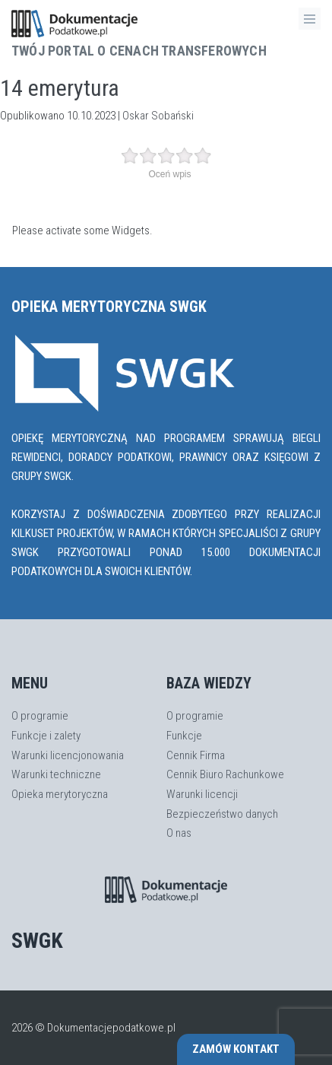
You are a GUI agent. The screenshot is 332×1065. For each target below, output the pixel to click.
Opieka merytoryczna (59, 794)
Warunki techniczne (56, 774)
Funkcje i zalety (46, 735)
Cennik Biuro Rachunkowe (225, 774)
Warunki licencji (202, 794)
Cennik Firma (195, 755)
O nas (178, 833)
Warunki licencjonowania (67, 755)
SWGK (37, 940)
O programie (39, 716)
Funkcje (184, 735)
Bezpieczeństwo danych (222, 814)
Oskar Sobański (158, 115)
